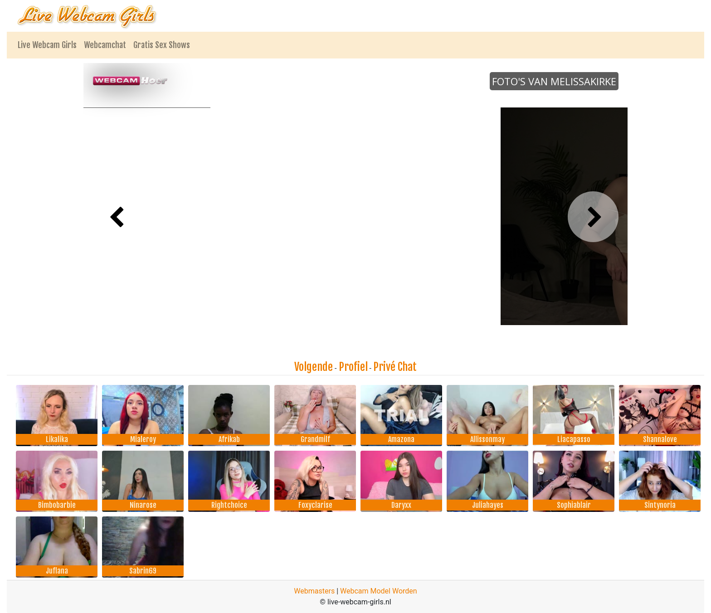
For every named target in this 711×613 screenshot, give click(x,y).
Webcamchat (105, 45)
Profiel (353, 367)
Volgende (313, 367)
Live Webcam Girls (47, 45)
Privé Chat (395, 367)
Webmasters (314, 591)
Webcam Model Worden (378, 591)
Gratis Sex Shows (161, 45)
